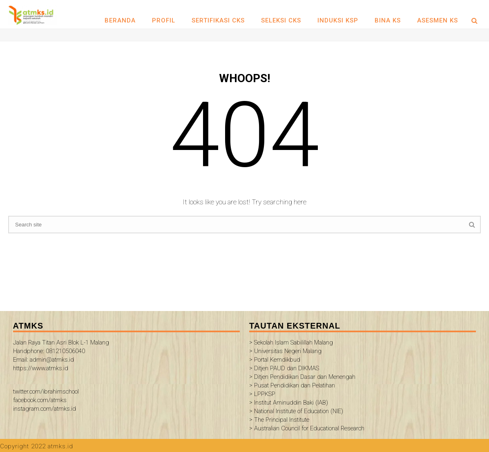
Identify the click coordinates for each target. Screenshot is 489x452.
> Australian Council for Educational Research (306, 428)
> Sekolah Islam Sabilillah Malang (291, 342)
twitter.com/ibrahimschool (46, 391)
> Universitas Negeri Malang (285, 351)
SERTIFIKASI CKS (218, 20)
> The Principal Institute (279, 419)
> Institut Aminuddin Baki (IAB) (288, 402)
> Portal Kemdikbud (274, 359)
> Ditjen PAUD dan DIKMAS (284, 368)
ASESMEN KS (437, 20)
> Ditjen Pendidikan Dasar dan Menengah (302, 376)
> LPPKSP (262, 394)
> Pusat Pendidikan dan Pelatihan (292, 385)
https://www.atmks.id (40, 368)
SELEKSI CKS (281, 20)
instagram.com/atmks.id (44, 408)
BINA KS (388, 20)
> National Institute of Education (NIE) (296, 411)
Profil (163, 20)
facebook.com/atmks (40, 400)
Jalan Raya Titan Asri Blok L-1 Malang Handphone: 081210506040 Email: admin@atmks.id (61, 351)
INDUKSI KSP (337, 20)
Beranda (120, 20)
